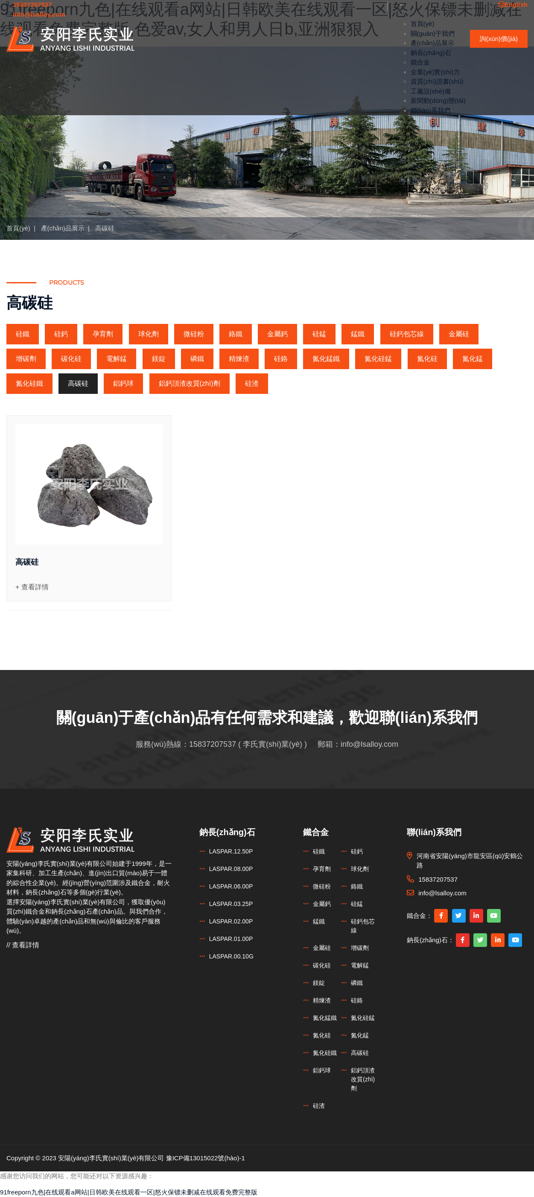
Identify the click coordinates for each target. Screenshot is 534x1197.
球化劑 (148, 334)
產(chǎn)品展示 (432, 43)
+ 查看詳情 (32, 587)
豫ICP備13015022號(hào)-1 (205, 1158)
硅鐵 (22, 334)
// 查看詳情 (22, 945)
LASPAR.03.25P (231, 903)
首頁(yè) (423, 23)
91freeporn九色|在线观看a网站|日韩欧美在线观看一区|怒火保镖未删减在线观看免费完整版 (128, 1192)
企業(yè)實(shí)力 (435, 72)
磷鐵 (197, 358)
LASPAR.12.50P (231, 851)
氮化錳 (472, 358)
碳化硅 (71, 358)
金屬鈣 (277, 334)
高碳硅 (104, 228)
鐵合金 (420, 62)
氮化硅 (427, 358)
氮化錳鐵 (326, 358)
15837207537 (212, 744)
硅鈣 (61, 334)
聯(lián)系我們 (430, 110)
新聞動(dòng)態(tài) (438, 100)
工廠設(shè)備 (431, 91)
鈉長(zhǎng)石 (431, 52)
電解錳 (116, 358)
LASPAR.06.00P (231, 886)
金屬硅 (459, 334)
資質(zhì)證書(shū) (437, 81)
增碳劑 (26, 358)
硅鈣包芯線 (407, 334)
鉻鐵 (235, 334)
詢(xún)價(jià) (499, 38)
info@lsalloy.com (369, 744)
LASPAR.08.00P (231, 868)
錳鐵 (358, 334)
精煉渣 (239, 358)
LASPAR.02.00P (231, 921)
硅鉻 (281, 358)
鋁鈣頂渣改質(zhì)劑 (189, 383)
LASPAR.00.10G (231, 956)
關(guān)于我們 (433, 33)
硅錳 (319, 334)
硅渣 (252, 383)
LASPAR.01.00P (231, 938)
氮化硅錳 (378, 358)
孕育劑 (103, 334)
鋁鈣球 (123, 383)
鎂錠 (159, 358)
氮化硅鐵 (29, 383)
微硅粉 (194, 334)
